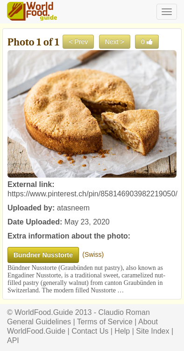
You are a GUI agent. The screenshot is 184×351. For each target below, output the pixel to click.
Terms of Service (105, 322)
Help (122, 331)
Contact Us (89, 331)
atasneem (73, 208)
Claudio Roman (124, 312)
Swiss (93, 254)
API (13, 340)
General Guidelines (39, 322)
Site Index (152, 331)
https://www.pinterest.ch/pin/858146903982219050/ (92, 194)
